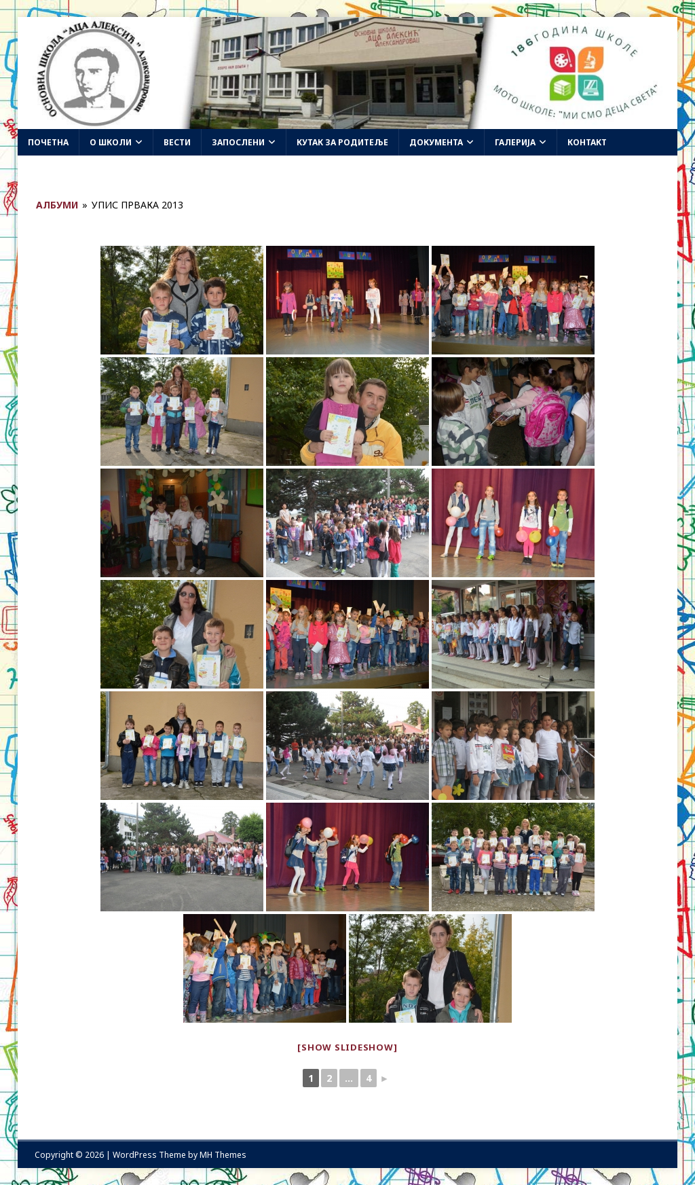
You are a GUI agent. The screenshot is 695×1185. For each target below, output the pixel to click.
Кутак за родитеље (342, 142)
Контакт (587, 142)
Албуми (57, 204)
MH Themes (223, 1155)
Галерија (515, 142)
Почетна (48, 142)
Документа (436, 142)
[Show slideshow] (347, 1047)
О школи (111, 142)
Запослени (238, 142)
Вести (177, 142)
